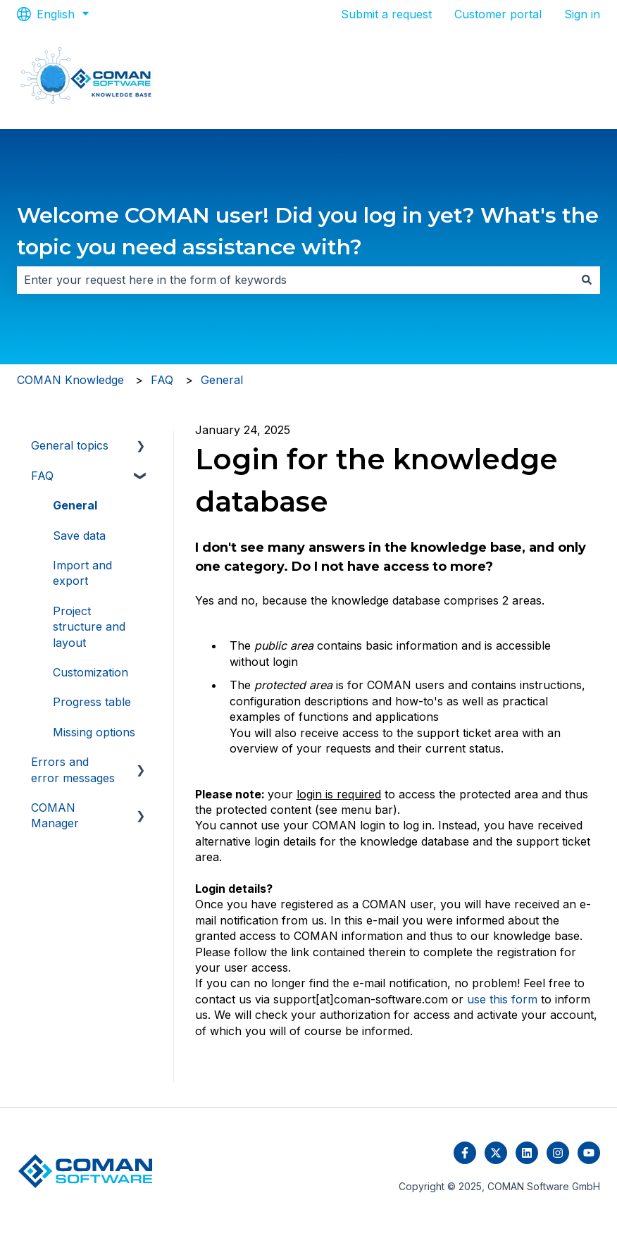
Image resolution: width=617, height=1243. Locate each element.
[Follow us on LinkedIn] (527, 1153)
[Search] (586, 279)
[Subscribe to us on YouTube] (589, 1153)
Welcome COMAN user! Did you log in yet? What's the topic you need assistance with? (308, 231)
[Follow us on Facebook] (465, 1153)
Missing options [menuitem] (94, 732)
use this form (502, 999)
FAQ (162, 380)
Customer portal (498, 14)
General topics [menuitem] (69, 445)
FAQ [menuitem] (42, 476)
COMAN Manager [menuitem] (55, 815)
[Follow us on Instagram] (558, 1153)
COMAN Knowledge (70, 380)
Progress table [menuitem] (92, 702)
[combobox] (295, 279)
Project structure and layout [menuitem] (89, 627)
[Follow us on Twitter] (496, 1153)
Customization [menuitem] (90, 672)
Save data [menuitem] (79, 535)
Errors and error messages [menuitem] (73, 769)
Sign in (582, 14)
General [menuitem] (75, 505)
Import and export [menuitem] (82, 573)
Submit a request (386, 14)
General (222, 380)
